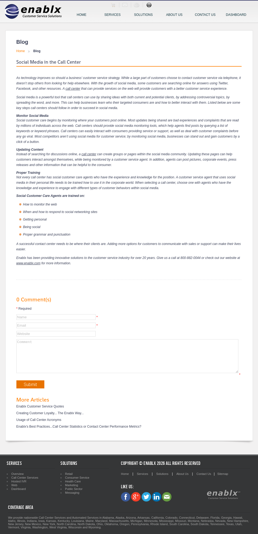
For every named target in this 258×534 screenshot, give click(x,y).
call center (73, 89)
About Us (174, 15)
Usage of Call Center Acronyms (38, 426)
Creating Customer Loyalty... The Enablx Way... (50, 419)
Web (14, 485)
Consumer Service (77, 477)
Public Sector (74, 488)
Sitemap (222, 473)
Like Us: (127, 487)
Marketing (71, 485)
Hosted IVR (18, 481)
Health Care (73, 481)
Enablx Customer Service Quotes (40, 413)
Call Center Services (24, 477)
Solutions (145, 15)
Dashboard (236, 15)
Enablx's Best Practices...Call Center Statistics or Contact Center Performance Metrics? (78, 433)
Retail (69, 473)
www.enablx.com (28, 263)
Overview (17, 473)
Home (82, 15)
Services (114, 15)
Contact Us (205, 15)
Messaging (72, 492)
